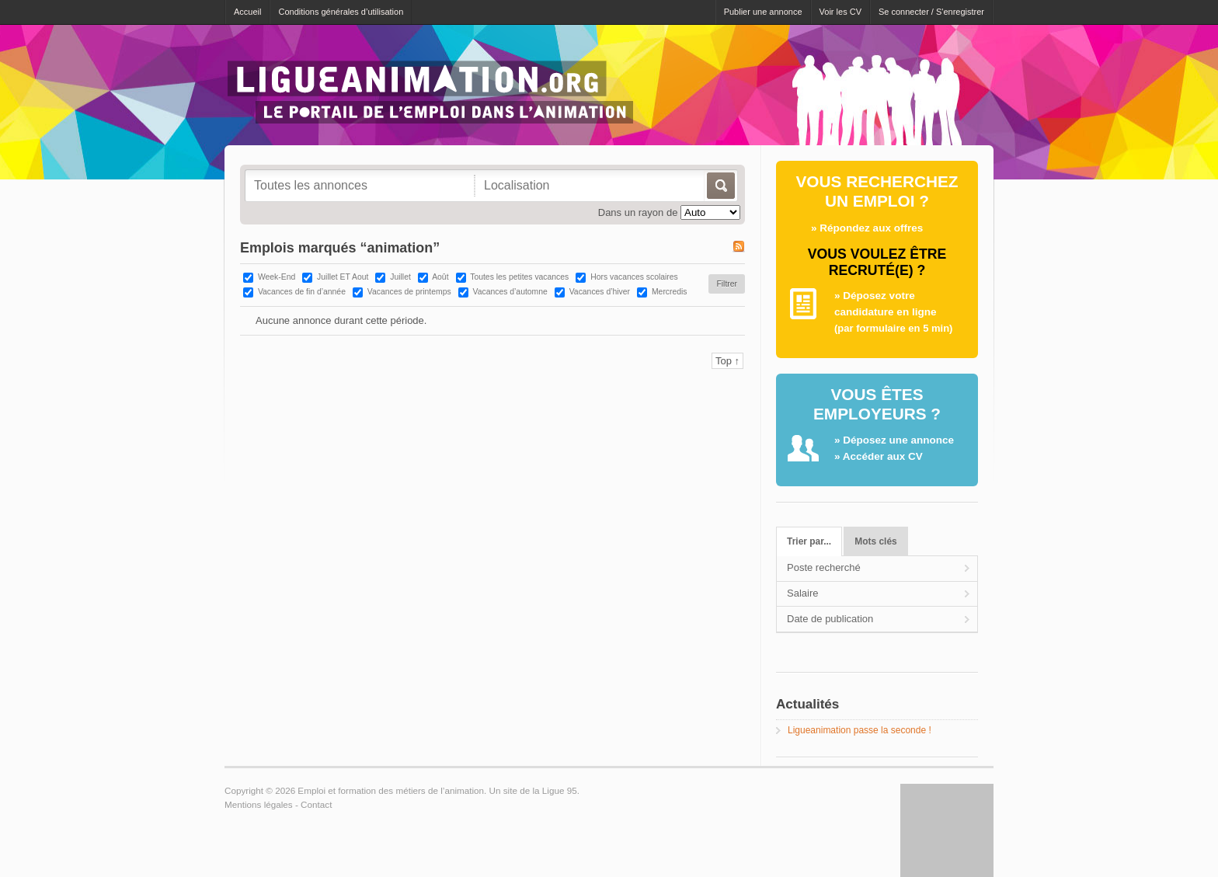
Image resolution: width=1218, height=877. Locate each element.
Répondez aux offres (871, 228)
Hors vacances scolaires (634, 277)
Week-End (276, 277)
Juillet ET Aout (342, 277)
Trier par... (809, 541)
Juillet (400, 277)
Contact (316, 804)
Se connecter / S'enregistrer (931, 11)
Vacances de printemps (409, 291)
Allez (720, 185)
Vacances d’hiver (599, 291)
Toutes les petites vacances (519, 277)
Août (440, 277)
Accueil (247, 11)
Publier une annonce (763, 11)
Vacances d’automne (510, 291)
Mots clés (875, 541)
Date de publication (830, 619)
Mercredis (669, 291)
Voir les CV (840, 11)
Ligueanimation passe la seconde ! (859, 730)
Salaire (802, 593)
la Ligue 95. (555, 790)
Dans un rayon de (638, 212)
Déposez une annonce (898, 440)
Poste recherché (824, 567)
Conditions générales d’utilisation (340, 11)
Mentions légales (258, 804)
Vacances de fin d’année (302, 291)
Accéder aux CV (883, 456)
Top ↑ (727, 361)
